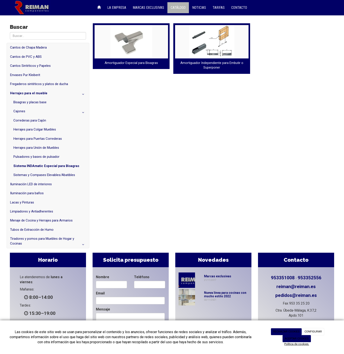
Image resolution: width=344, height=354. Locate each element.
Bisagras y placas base (30, 102)
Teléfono (141, 277)
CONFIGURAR (313, 331)
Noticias (199, 7)
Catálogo (178, 7)
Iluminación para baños (27, 193)
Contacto (239, 7)
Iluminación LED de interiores (31, 184)
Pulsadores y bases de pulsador (36, 157)
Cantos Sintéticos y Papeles (30, 66)
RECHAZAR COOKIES (286, 331)
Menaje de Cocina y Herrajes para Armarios (41, 220)
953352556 (309, 277)
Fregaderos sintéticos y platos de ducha (39, 84)
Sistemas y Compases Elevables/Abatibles (44, 175)
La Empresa (116, 7)
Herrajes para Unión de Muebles (36, 148)
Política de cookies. (296, 344)
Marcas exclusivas (217, 276)
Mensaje (103, 309)
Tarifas (219, 7)
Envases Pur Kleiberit (25, 75)
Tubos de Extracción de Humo (32, 230)
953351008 (283, 277)
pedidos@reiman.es (296, 295)
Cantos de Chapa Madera (28, 47)
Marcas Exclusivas (148, 7)
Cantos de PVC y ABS (26, 57)
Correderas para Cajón (29, 120)
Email (100, 293)
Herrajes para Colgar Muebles (34, 129)
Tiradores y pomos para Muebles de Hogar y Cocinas (48, 242)
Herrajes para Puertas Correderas (37, 139)
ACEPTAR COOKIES (297, 338)
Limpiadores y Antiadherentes (31, 211)
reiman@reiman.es (296, 286)
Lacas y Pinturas (22, 202)
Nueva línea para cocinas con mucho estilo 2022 (225, 294)
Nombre (102, 277)
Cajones (49, 112)
